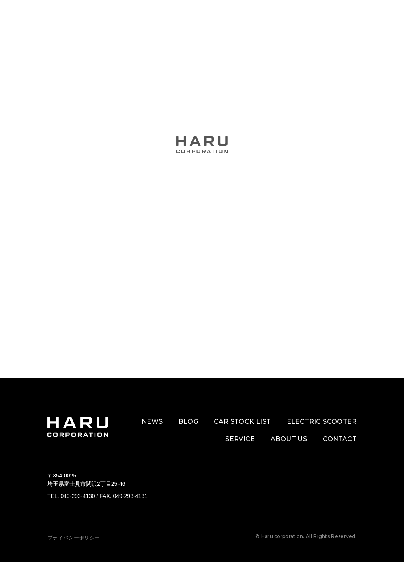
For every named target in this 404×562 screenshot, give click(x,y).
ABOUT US (289, 439)
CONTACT (340, 439)
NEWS (152, 421)
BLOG (188, 421)
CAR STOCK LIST (242, 421)
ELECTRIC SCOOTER (322, 421)
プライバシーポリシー (73, 538)
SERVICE (240, 439)
